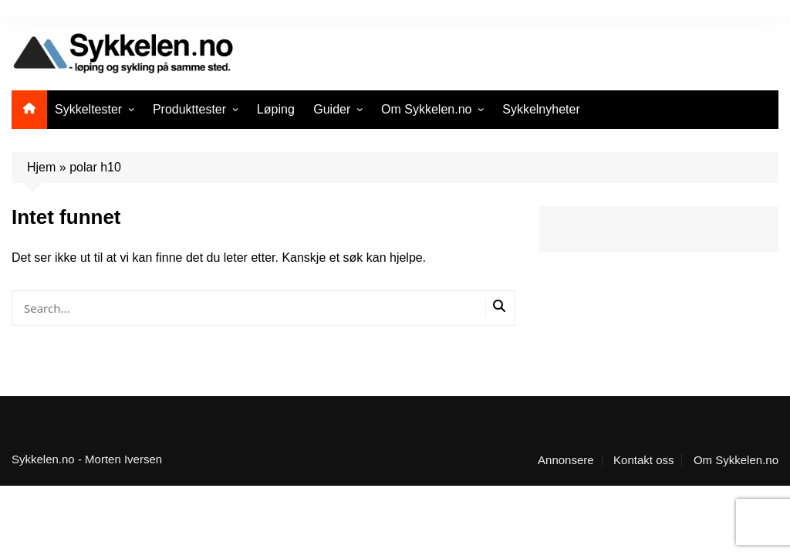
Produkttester (189, 109)
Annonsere (566, 460)
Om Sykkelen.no (426, 109)
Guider (331, 109)
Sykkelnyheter (541, 109)
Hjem (41, 167)
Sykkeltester (88, 109)
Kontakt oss (643, 460)
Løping (276, 109)
